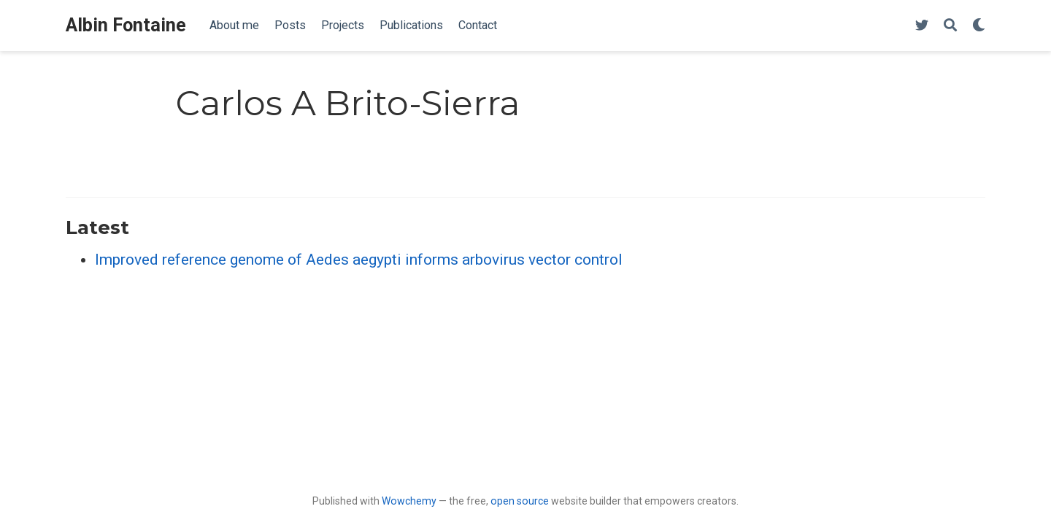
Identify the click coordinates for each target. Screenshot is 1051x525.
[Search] (950, 26)
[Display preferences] (978, 26)
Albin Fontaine (126, 25)
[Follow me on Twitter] (921, 26)
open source (519, 501)
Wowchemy (409, 501)
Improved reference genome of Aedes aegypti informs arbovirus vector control (359, 259)
